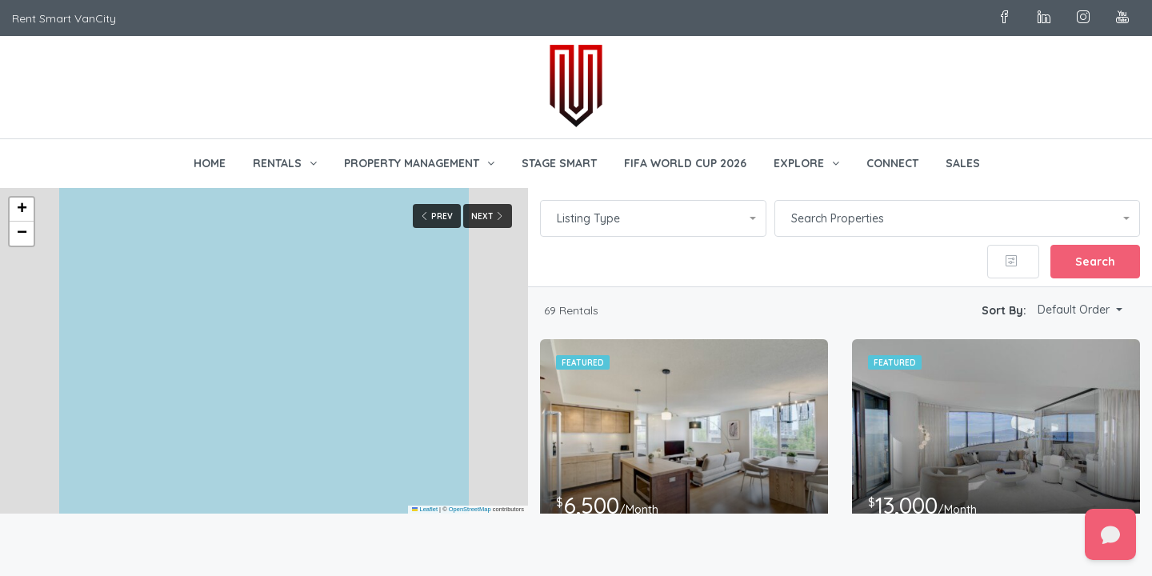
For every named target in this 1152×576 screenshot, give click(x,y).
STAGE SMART (559, 163)
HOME (210, 163)
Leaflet (425, 509)
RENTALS (277, 163)
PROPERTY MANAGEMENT (411, 163)
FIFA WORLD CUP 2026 (685, 163)
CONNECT (892, 163)
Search (1095, 261)
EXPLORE (799, 163)
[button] (22, 210)
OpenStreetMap (470, 509)
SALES (963, 163)
